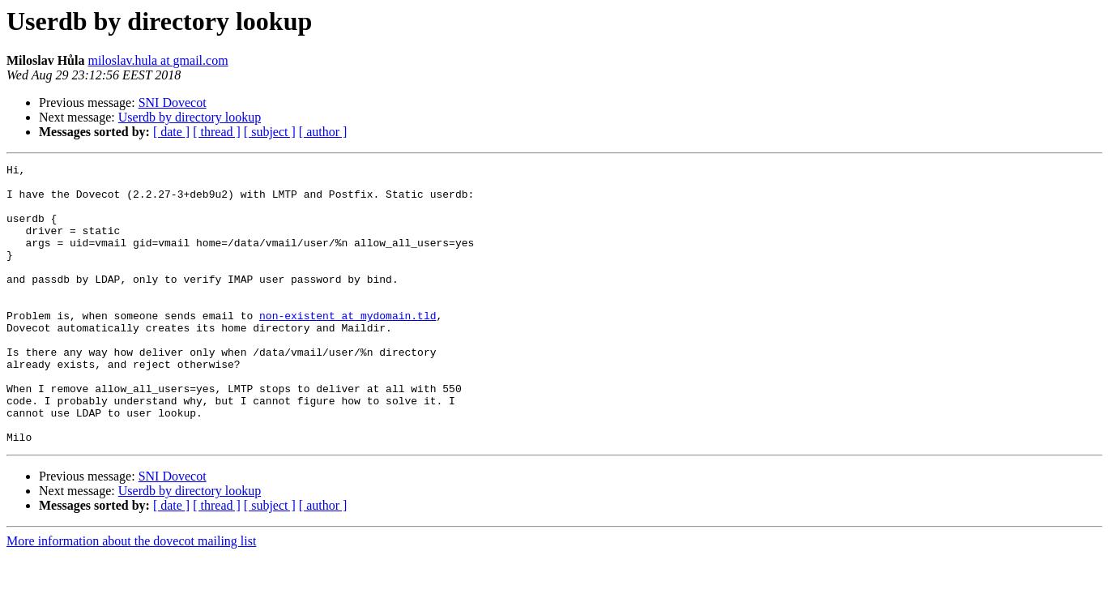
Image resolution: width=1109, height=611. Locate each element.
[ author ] (323, 132)
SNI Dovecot (173, 102)
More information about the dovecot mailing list (131, 597)
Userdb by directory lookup (189, 117)
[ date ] (171, 132)
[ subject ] (270, 132)
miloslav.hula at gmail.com (157, 60)
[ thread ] (217, 132)
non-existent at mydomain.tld (347, 347)
